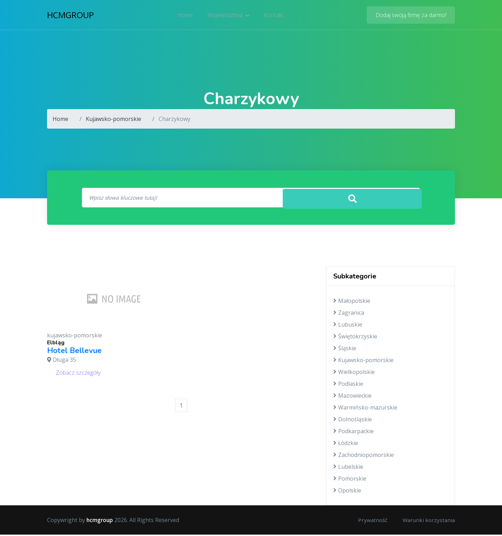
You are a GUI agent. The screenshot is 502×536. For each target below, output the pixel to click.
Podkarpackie (353, 432)
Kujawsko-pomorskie (113, 119)
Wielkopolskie (354, 373)
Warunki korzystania (428, 521)
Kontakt (273, 16)
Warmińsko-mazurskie (365, 409)
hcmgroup (70, 15)
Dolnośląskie (352, 420)
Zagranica (348, 314)
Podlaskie (348, 385)
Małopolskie (351, 302)
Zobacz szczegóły (78, 373)
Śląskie (344, 349)
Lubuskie (347, 326)
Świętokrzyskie (355, 338)
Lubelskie (348, 468)
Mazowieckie (352, 397)
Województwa (228, 16)
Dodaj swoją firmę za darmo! (410, 16)
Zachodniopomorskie (363, 456)
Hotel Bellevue (74, 352)
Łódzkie (345, 444)
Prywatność (370, 521)
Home (185, 16)
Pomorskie (349, 480)
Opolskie (347, 492)
